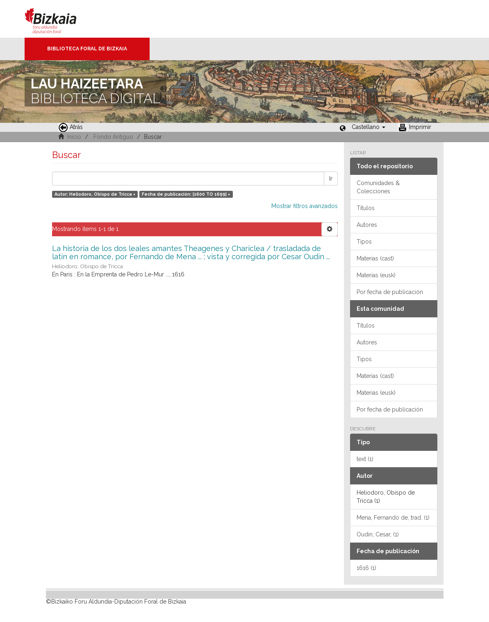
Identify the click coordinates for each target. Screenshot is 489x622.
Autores (367, 225)
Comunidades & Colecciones (378, 187)
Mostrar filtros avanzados (304, 206)
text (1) (365, 459)
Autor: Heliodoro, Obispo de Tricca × (95, 194)
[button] (368, 127)
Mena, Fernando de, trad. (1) (393, 517)
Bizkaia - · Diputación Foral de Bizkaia (59, 19)
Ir (330, 178)
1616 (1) (366, 568)
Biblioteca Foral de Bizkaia (87, 49)
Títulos (366, 208)
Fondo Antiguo (113, 136)
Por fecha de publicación (390, 292)
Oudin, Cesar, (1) (378, 534)
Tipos (364, 241)
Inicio (74, 136)
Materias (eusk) (376, 275)
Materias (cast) (375, 258)
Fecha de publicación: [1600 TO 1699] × (186, 194)
